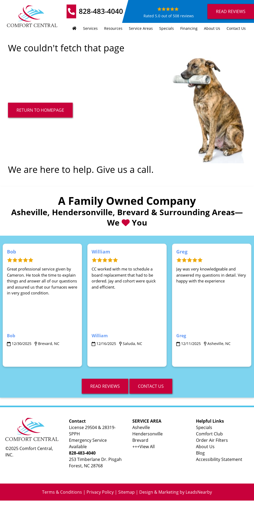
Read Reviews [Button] (230, 11)
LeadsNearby (199, 492)
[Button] (40, 110)
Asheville (141, 427)
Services (90, 28)
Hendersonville (147, 434)
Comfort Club (209, 434)
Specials (166, 28)
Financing (189, 28)
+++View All (143, 446)
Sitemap (126, 492)
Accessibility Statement (219, 459)
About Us (212, 28)
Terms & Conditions (62, 492)
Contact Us (236, 28)
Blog (200, 453)
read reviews (105, 386)
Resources (113, 28)
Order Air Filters (212, 440)
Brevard (140, 440)
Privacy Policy (100, 492)
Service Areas (141, 28)
